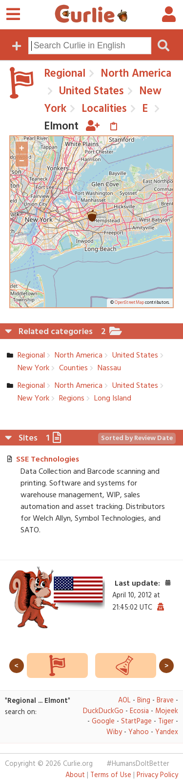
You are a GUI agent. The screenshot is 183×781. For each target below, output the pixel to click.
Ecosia (139, 711)
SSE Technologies (47, 459)
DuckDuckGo (103, 711)
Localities (103, 109)
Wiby (114, 732)
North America (134, 74)
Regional (64, 74)
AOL (124, 700)
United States (90, 91)
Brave (165, 700)
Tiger (166, 721)
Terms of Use (110, 775)
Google (103, 721)
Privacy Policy (157, 775)
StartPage (136, 721)
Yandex (166, 732)
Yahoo (138, 732)
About (75, 775)
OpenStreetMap (129, 302)
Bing (143, 700)
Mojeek (166, 711)
